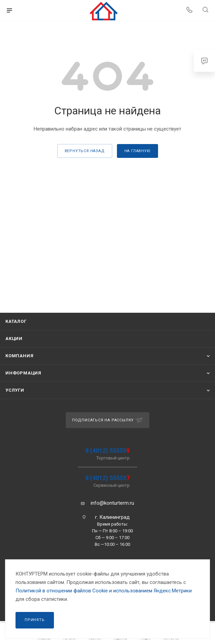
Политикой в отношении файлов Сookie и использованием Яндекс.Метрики (104, 591)
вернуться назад (85, 151)
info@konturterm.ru (112, 503)
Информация (23, 372)
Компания (19, 355)
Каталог (16, 321)
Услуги (14, 390)
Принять (35, 620)
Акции (14, 338)
